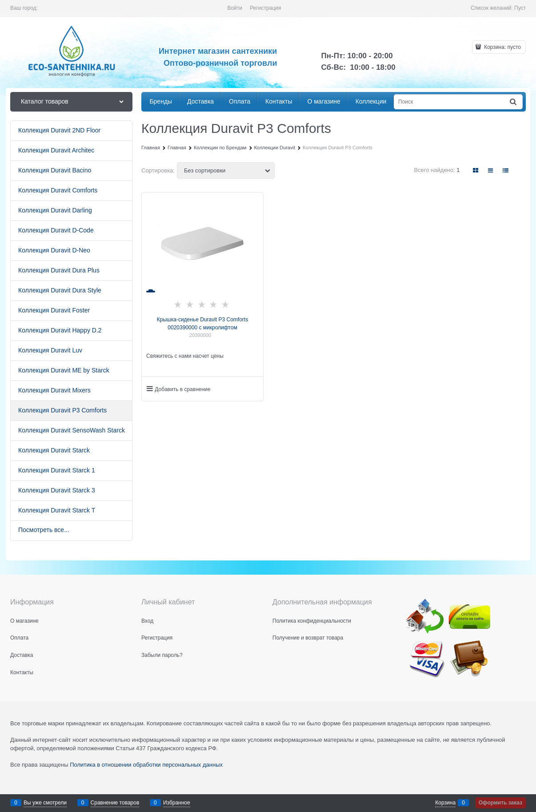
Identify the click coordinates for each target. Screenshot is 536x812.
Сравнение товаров (115, 802)
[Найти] (514, 102)
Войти (234, 8)
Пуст (520, 8)
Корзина (445, 802)
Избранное (176, 802)
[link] (476, 170)
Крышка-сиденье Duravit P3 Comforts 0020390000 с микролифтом (202, 323)
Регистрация (265, 8)
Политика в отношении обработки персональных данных (146, 764)
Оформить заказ (500, 803)
